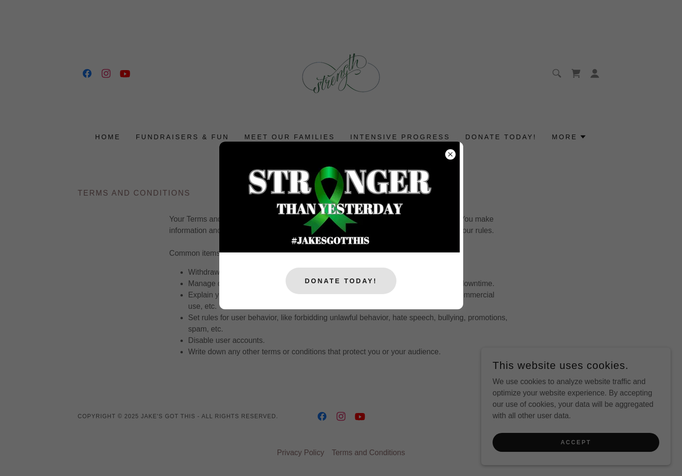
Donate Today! (341, 281)
